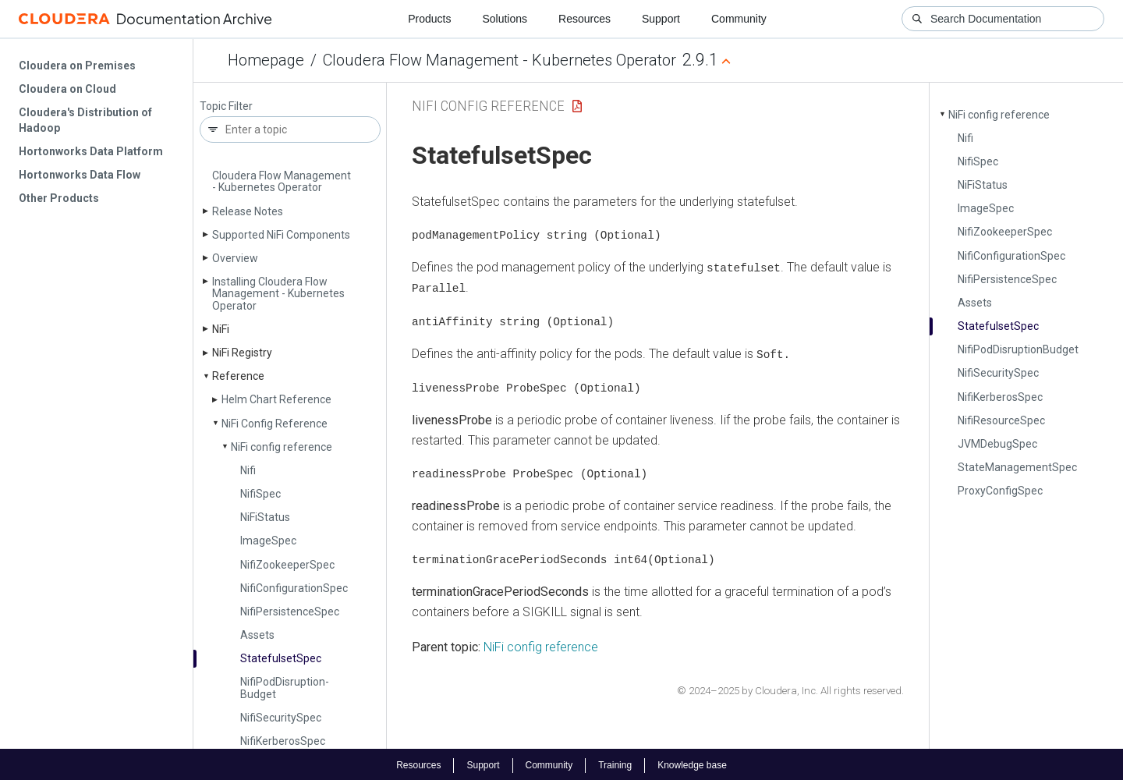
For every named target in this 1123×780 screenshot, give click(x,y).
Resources (584, 18)
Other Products (59, 198)
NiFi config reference (541, 644)
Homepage (266, 60)
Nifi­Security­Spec (280, 717)
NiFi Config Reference (488, 106)
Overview (235, 258)
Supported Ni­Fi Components (281, 235)
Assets (257, 635)
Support (661, 18)
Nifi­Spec (260, 494)
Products (429, 18)
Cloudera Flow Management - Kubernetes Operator (499, 60)
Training (615, 762)
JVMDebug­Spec (997, 444)
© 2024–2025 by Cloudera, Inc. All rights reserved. (790, 687)
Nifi (248, 470)
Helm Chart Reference (276, 399)
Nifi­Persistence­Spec (289, 611)
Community (739, 18)
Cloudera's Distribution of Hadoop (85, 120)
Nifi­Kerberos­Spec (282, 741)
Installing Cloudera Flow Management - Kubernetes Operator (278, 293)
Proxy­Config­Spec (1000, 490)
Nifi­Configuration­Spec (294, 588)
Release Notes (247, 211)
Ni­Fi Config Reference (274, 423)
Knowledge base (692, 762)
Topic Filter (226, 106)
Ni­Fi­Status (265, 517)
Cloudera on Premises (77, 65)
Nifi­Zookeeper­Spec (287, 564)
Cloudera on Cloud (67, 89)
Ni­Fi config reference (281, 447)
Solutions (504, 18)
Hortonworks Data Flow (79, 174)
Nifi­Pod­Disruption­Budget (284, 687)
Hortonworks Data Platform (91, 151)
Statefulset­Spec (280, 658)
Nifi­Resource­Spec (1001, 420)
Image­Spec (268, 540)
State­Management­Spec (1017, 467)
